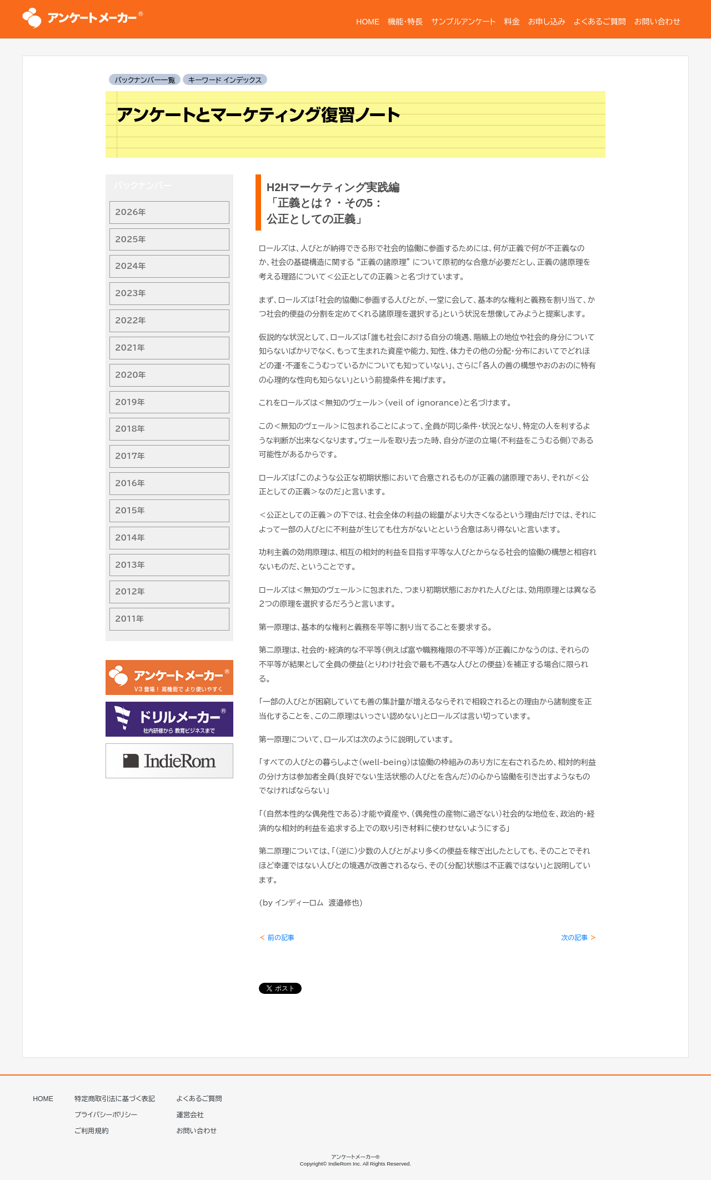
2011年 (129, 619)
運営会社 (190, 1115)
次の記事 (579, 937)
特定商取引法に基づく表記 (114, 1099)
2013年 (130, 565)
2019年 (130, 402)
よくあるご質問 (199, 1099)
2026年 (130, 212)
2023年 (130, 293)
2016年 (130, 483)
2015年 (130, 510)
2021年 (130, 348)
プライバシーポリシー (105, 1115)
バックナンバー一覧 (144, 80)
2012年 (130, 592)
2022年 (130, 320)
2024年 (130, 266)
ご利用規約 (91, 1131)
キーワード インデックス (225, 80)
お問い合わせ (197, 1131)
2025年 (130, 239)
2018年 (130, 429)
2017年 (130, 456)
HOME (43, 1099)
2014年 (130, 538)
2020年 (130, 375)
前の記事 (276, 937)
